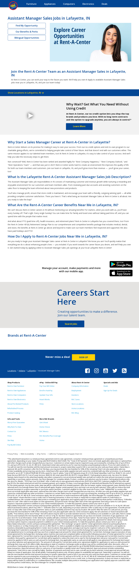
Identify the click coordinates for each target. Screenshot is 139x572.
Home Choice (45, 427)
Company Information (80, 386)
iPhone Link (121, 273)
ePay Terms (41, 454)
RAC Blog (75, 413)
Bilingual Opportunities (27, 37)
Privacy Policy (12, 454)
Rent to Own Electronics (16, 399)
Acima (42, 440)
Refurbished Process (15, 408)
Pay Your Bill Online (47, 386)
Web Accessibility (27, 454)
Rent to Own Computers (16, 395)
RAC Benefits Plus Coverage (50, 436)
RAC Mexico (44, 431)
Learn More (79, 126)
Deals (106, 386)
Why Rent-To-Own (14, 427)
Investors (75, 395)
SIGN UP (83, 357)
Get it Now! (44, 422)
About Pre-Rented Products (18, 404)
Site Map (10, 440)
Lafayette (31, 370)
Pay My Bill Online (14, 445)
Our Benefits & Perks (27, 31)
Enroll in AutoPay (46, 390)
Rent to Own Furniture (15, 386)
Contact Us (11, 431)
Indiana (22, 370)
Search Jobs (71, 323)
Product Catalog (13, 413)
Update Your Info (46, 395)
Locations (11, 370)
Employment (76, 390)
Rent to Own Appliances (16, 390)
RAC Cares (76, 399)
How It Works (45, 399)
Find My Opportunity (27, 25)
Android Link (121, 265)
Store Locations (77, 404)
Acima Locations (78, 408)
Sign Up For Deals (110, 390)
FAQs (42, 404)
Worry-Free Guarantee (16, 422)
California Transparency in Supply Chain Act (65, 454)
